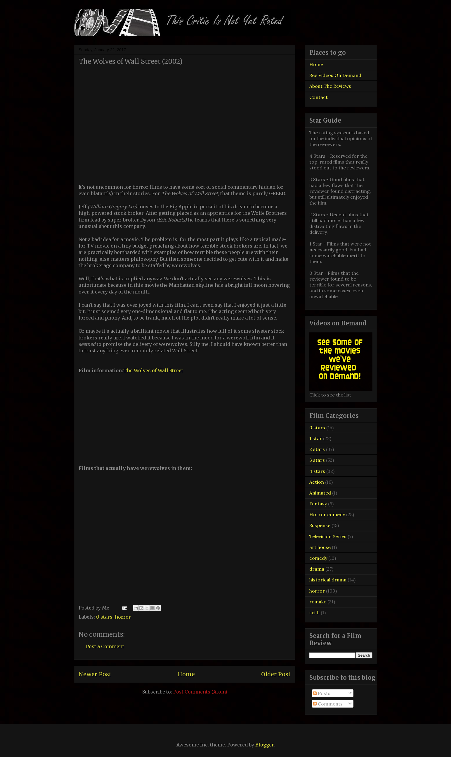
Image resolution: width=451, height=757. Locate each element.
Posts (321, 693)
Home (186, 674)
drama (316, 569)
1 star (315, 438)
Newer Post (95, 674)
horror (123, 617)
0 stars (104, 617)
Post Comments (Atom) (200, 692)
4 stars (317, 471)
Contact (318, 97)
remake (317, 602)
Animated (320, 493)
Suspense (319, 525)
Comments (328, 704)
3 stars (317, 460)
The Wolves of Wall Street (153, 370)
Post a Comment (105, 646)
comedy (318, 558)
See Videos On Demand (335, 75)
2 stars (317, 449)
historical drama (327, 580)
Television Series (327, 536)
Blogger (264, 745)
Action (316, 482)
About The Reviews (330, 86)
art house (320, 547)
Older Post (276, 674)
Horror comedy (327, 514)
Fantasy (318, 504)
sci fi (314, 612)
